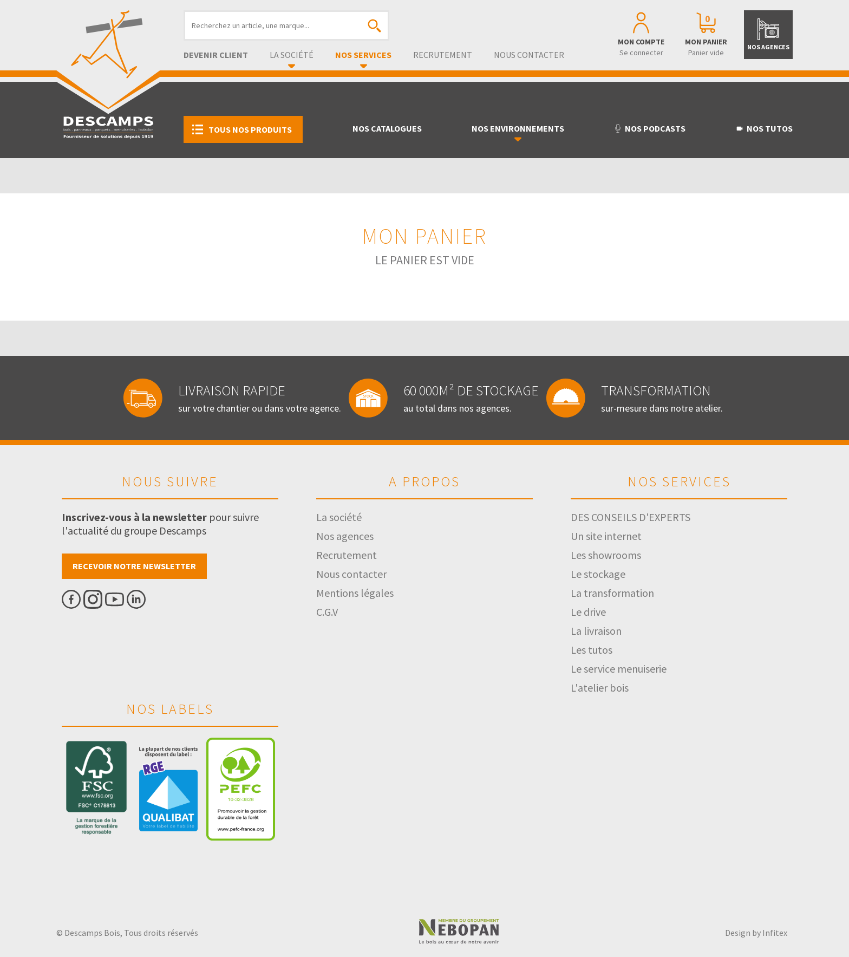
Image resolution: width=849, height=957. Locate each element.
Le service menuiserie (619, 668)
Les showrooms (606, 555)
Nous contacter (529, 54)
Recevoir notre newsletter (134, 566)
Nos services (363, 54)
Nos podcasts (649, 128)
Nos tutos (764, 128)
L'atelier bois (600, 687)
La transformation (612, 593)
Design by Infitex (756, 932)
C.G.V (327, 612)
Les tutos (591, 649)
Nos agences (345, 536)
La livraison (596, 630)
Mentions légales (355, 593)
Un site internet (606, 536)
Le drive (588, 612)
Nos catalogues (387, 128)
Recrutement (442, 54)
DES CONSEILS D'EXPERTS (630, 517)
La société (292, 54)
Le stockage (598, 574)
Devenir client (216, 54)
